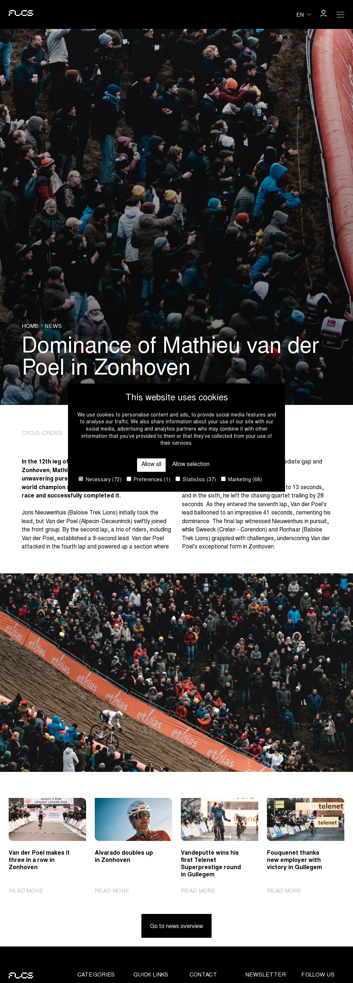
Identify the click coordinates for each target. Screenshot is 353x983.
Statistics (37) (195, 479)
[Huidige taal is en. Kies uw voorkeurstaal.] (303, 14)
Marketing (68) (241, 479)
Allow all (151, 464)
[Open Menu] (340, 14)
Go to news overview (176, 926)
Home (30, 326)
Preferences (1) (148, 479)
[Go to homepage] (21, 14)
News (53, 326)
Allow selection (190, 464)
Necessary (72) (100, 479)
